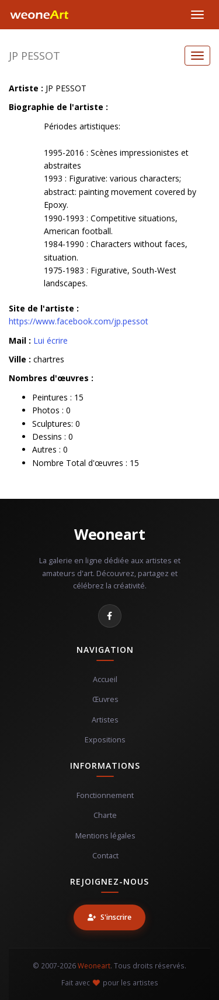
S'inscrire (109, 917)
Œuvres (105, 699)
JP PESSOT (34, 56)
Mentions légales (105, 836)
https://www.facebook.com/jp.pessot (78, 321)
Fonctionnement (105, 795)
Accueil (105, 679)
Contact (105, 856)
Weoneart (109, 534)
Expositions (105, 740)
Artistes (105, 720)
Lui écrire (50, 340)
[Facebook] (109, 616)
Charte (105, 815)
